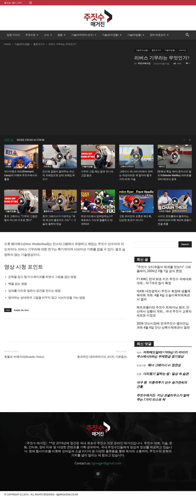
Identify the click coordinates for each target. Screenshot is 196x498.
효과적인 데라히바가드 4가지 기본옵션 (102, 356)
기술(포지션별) (112, 34)
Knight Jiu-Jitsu (21, 310)
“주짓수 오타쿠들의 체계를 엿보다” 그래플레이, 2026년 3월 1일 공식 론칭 (164, 269)
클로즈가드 (39, 44)
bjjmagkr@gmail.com (106, 463)
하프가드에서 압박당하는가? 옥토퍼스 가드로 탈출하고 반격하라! (97, 220)
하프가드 (86, 211)
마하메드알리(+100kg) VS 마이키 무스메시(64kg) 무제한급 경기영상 (162, 354)
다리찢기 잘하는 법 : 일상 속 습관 (166, 374)
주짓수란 (31, 34)
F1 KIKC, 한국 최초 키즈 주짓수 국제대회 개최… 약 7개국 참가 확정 (164, 281)
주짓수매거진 (144, 63)
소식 (48, 34)
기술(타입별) (136, 34)
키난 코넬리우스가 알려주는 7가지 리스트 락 (163, 397)
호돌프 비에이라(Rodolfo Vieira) (24, 356)
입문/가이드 (13, 34)
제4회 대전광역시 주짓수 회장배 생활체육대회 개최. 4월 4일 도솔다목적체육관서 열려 (163, 295)
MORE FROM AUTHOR (31, 140)
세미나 (162, 166)
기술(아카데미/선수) (83, 34)
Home (7, 44)
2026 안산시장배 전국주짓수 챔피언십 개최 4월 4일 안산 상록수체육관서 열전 (163, 325)
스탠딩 (8, 166)
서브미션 (182, 50)
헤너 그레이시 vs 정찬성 (164, 365)
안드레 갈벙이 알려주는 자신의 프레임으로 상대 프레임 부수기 (58, 175)
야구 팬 (142, 382)
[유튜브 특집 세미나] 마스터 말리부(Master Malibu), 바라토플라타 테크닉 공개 (175, 175)
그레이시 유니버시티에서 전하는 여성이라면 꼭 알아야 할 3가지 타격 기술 (136, 175)
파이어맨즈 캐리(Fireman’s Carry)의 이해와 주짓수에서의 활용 (20, 175)
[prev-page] (184, 140)
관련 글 (8, 140)
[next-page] (190, 140)
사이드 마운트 (165, 211)
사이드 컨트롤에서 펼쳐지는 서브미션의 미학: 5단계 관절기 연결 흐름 (175, 220)
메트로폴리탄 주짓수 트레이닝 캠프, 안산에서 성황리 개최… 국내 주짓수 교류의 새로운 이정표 (164, 311)
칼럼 (62, 34)
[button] (187, 35)
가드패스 (47, 166)
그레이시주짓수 (127, 166)
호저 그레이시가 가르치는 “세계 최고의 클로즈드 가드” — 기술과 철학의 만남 (59, 220)
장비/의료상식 (159, 34)
